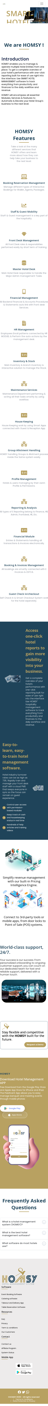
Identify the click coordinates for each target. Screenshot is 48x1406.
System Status (7, 1352)
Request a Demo (35, 1044)
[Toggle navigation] (41, 3)
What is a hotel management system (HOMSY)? (19, 1223)
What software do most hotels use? (19, 1245)
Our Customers (8, 1332)
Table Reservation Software (13, 1307)
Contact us (6, 1344)
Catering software (9, 1298)
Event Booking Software (11, 1294)
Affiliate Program (8, 1348)
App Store (15, 1114)
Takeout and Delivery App (12, 1303)
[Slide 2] (26, 20)
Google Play (12, 1108)
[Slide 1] (22, 20)
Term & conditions (9, 1328)
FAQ (3, 1319)
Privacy (4, 1323)
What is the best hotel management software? (16, 1234)
